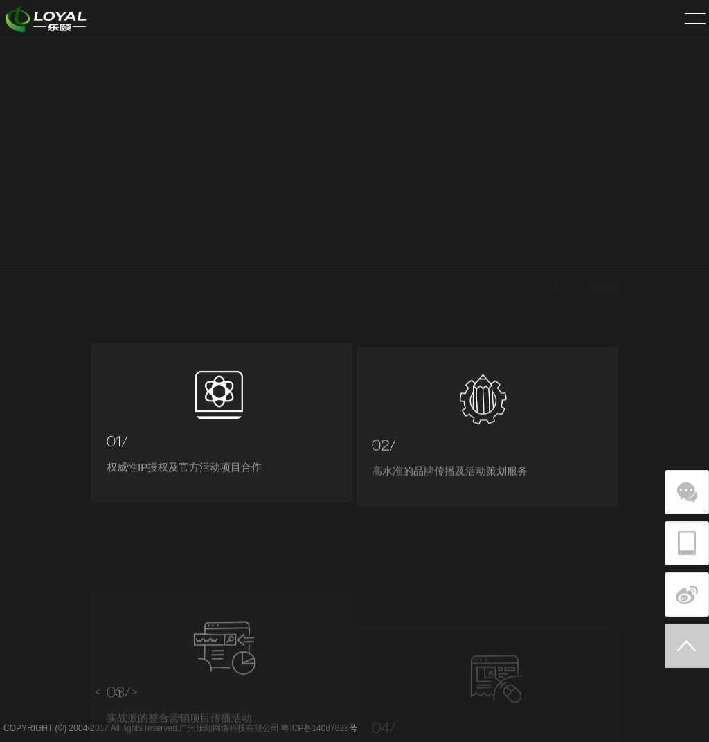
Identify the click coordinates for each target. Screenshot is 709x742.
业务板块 (603, 253)
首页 (562, 253)
